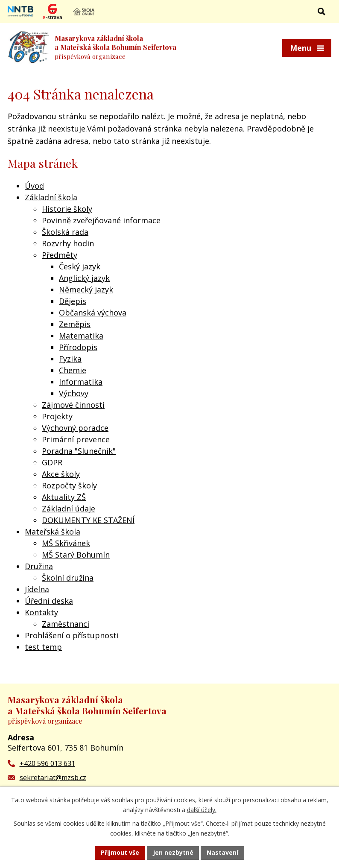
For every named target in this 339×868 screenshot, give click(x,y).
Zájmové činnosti (73, 405)
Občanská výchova (92, 312)
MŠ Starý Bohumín (76, 554)
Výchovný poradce (75, 428)
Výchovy (73, 393)
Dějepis (72, 301)
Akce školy (61, 474)
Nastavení (223, 853)
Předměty (59, 255)
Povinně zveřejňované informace (101, 220)
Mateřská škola (52, 531)
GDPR (52, 462)
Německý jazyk (86, 289)
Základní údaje (68, 508)
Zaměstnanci (65, 624)
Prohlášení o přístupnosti (72, 635)
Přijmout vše (120, 853)
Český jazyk (79, 266)
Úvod (34, 186)
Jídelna (37, 589)
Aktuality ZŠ (64, 497)
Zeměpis (75, 324)
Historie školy (67, 209)
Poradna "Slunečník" (79, 451)
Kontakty (41, 612)
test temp (43, 647)
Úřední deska (49, 601)
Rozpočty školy (69, 485)
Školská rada (65, 232)
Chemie (72, 370)
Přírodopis (78, 347)
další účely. (201, 810)
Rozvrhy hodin (68, 243)
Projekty (57, 416)
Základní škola (51, 197)
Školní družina (68, 578)
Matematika (81, 335)
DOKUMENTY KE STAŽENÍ (88, 520)
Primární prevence (76, 439)
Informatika (80, 382)
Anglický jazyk (84, 278)
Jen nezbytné (173, 853)
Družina (39, 566)
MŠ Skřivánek (66, 543)
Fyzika (70, 359)
